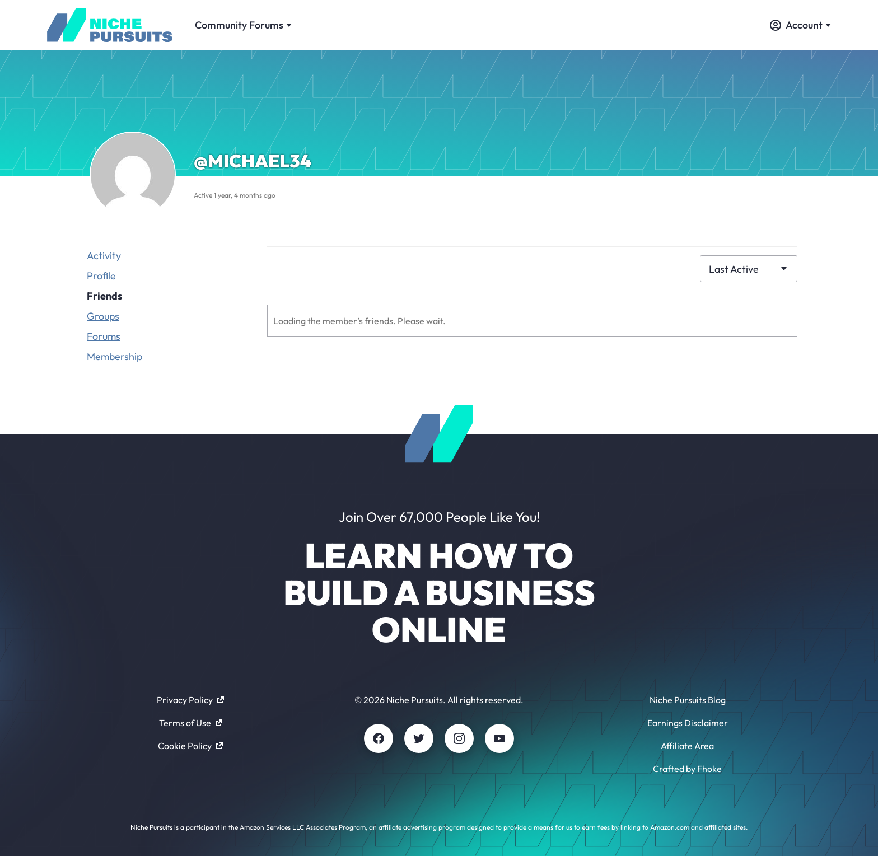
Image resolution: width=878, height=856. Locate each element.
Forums (103, 336)
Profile (101, 275)
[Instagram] (459, 738)
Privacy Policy (190, 699)
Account (800, 24)
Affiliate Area (687, 745)
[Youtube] (499, 738)
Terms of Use (190, 722)
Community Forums (243, 24)
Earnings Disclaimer (687, 722)
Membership (114, 356)
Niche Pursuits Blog (688, 699)
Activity (104, 255)
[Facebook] (378, 738)
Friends (104, 295)
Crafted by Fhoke (687, 768)
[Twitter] (418, 738)
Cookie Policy (190, 745)
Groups (103, 316)
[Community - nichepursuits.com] (109, 25)
